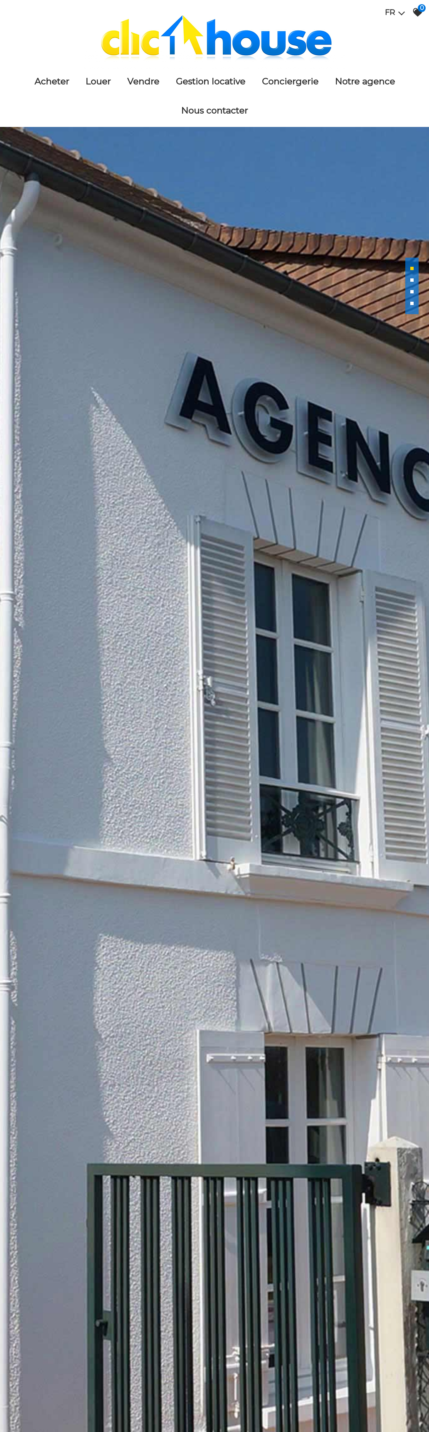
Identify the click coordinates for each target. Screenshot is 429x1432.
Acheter (52, 81)
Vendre (143, 81)
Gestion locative (210, 81)
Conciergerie (290, 81)
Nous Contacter (214, 110)
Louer (98, 81)
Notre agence (365, 81)
